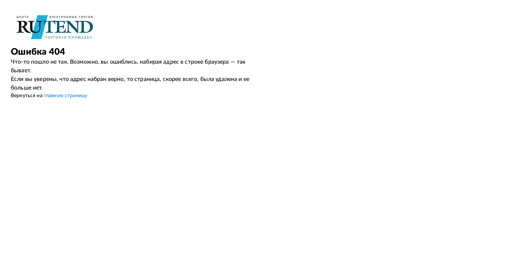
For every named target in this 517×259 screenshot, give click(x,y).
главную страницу (65, 95)
